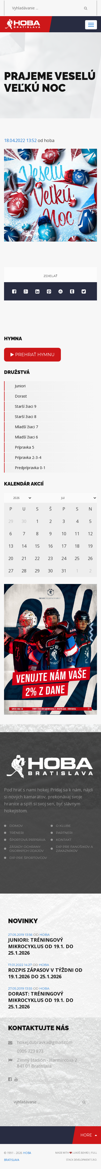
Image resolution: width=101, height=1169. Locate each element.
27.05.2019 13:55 (20, 988)
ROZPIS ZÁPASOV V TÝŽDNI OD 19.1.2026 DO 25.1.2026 (45, 973)
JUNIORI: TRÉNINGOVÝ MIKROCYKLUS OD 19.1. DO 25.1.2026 (40, 946)
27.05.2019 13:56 (20, 935)
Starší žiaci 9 (20, 406)
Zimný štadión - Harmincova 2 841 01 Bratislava (47, 1063)
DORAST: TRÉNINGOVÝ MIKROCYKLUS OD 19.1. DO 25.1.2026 (40, 1000)
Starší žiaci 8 (20, 416)
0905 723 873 (30, 1051)
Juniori (15, 386)
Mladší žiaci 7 (21, 427)
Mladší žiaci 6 (21, 437)
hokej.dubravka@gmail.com (44, 1042)
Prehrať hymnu (32, 354)
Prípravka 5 (19, 447)
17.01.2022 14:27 (20, 965)
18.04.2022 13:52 (20, 140)
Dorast (15, 396)
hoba (45, 935)
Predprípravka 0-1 (25, 468)
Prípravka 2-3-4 (22, 457)
